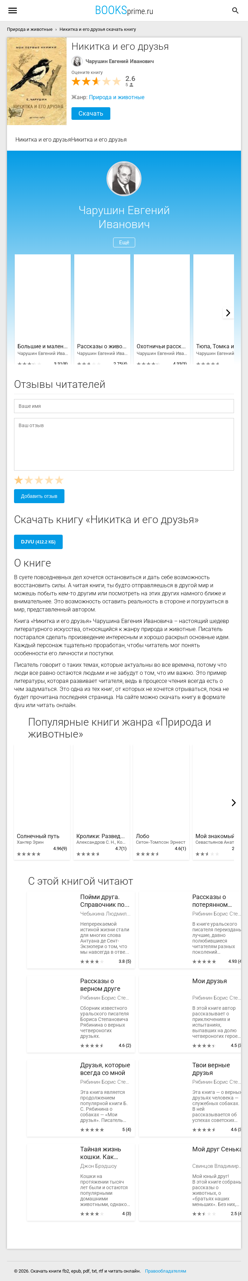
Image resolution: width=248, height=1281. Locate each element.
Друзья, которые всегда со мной (105, 1068)
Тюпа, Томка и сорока (221, 346)
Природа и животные (116, 97)
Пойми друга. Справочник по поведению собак (102, 901)
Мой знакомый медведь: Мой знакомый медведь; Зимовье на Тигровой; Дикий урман (220, 839)
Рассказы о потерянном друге (210, 901)
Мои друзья (209, 981)
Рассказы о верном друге (100, 984)
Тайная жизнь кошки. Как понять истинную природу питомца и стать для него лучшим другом (105, 1153)
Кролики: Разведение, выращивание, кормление (101, 839)
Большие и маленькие (43, 346)
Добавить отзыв (39, 496)
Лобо (160, 839)
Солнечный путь (38, 839)
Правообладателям (165, 1271)
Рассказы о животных (102, 346)
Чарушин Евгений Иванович (119, 61)
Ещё (124, 242)
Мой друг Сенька (217, 1149)
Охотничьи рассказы (162, 346)
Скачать (90, 113)
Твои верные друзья (211, 1068)
